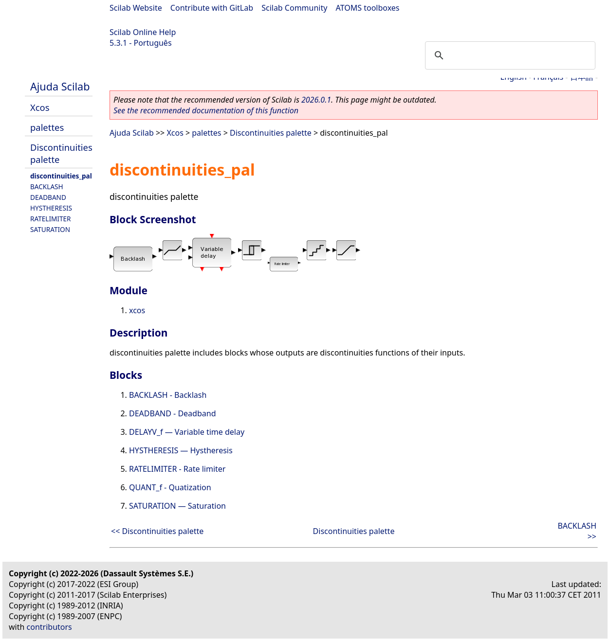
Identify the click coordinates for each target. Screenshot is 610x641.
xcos (137, 310)
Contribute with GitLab (211, 7)
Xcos (40, 107)
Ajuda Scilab (60, 86)
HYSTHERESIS (51, 208)
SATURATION (50, 229)
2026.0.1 (316, 99)
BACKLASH (46, 186)
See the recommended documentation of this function (205, 110)
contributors (49, 627)
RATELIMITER (50, 218)
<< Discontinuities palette (157, 531)
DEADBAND (48, 197)
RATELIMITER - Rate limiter (177, 468)
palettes (47, 127)
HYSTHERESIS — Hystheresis (181, 450)
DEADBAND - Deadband (172, 413)
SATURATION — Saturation (177, 505)
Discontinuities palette (271, 132)
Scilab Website (136, 7)
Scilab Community (294, 7)
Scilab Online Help (143, 32)
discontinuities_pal (61, 175)
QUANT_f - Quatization (170, 487)
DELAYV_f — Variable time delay (186, 432)
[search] (509, 55)
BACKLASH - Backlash (167, 395)
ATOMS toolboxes (368, 7)
